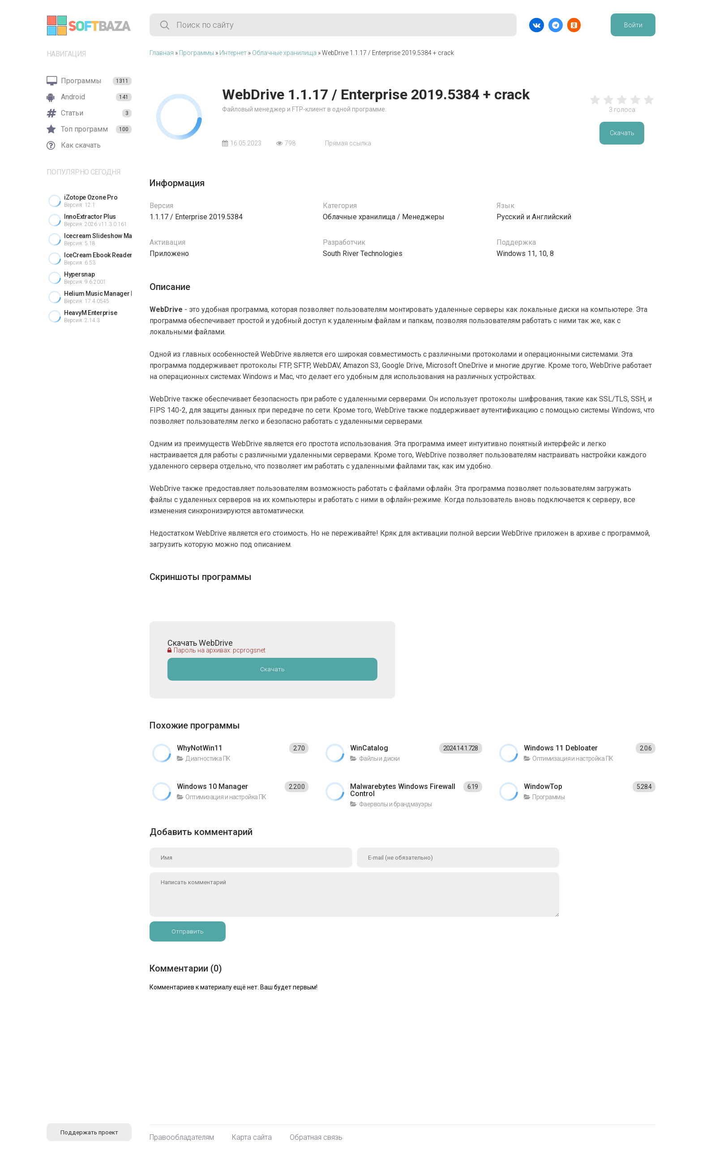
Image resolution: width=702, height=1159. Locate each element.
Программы (196, 52)
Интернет (233, 52)
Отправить (187, 931)
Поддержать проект (89, 1132)
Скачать (622, 132)
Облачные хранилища (284, 52)
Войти (633, 25)
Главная (162, 52)
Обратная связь (316, 1137)
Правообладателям (182, 1137)
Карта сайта (252, 1137)
